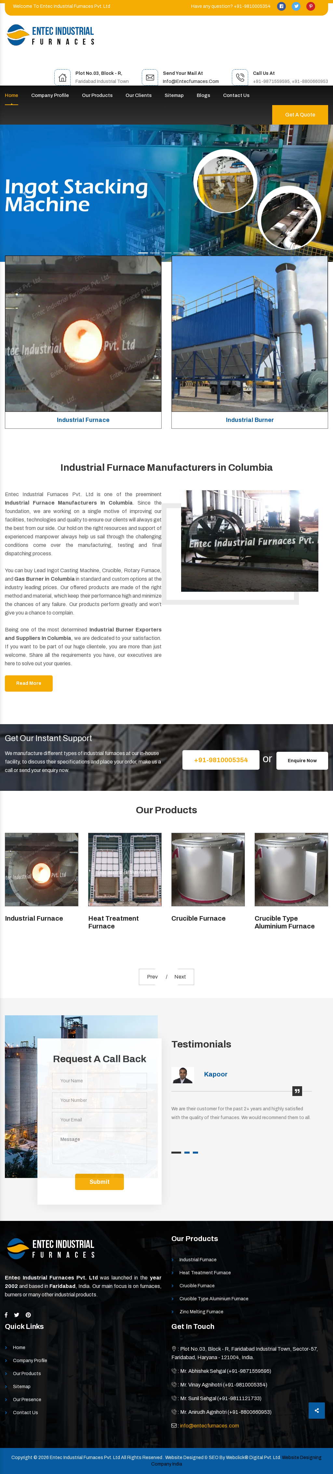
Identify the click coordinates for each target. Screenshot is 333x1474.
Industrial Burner (250, 420)
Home (11, 95)
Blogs (203, 95)
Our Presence (27, 1399)
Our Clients (139, 95)
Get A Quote (300, 114)
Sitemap (174, 95)
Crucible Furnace (198, 918)
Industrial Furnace (83, 420)
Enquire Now (302, 760)
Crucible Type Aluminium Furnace (285, 922)
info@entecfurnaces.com (191, 81)
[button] (25, 193)
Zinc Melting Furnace (201, 1311)
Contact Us (236, 95)
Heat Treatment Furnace (113, 922)
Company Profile (50, 95)
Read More (28, 683)
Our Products (97, 95)
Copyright (22, 1457)
